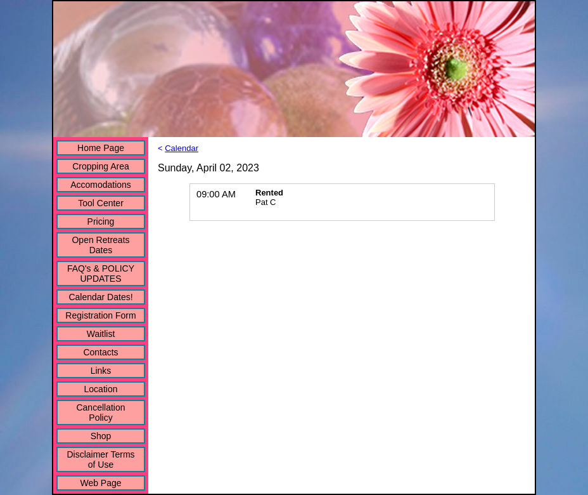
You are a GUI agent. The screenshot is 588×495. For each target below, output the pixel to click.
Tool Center (101, 203)
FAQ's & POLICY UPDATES (100, 273)
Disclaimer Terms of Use (100, 459)
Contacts (100, 352)
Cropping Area (100, 166)
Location (101, 389)
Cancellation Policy (100, 412)
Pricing (101, 221)
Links (101, 371)
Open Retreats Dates (100, 245)
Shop (101, 436)
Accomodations (100, 185)
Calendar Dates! (100, 297)
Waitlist (101, 334)
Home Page (100, 148)
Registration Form (100, 315)
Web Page (100, 483)
